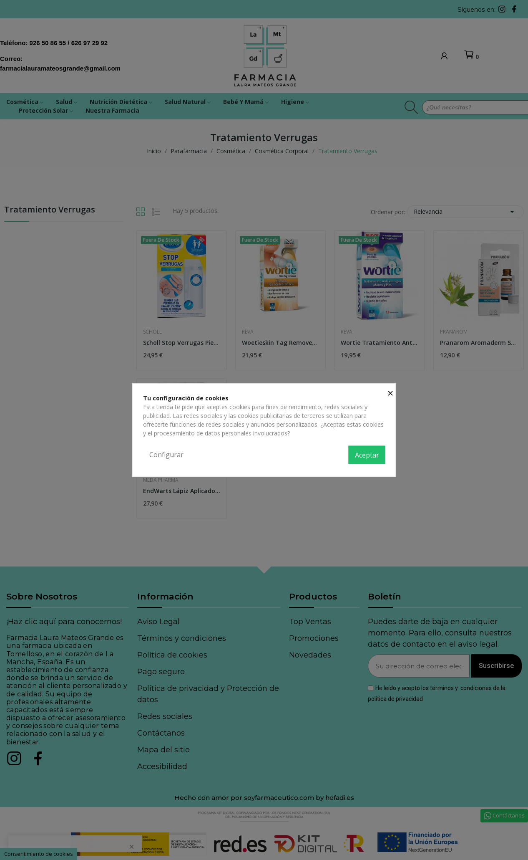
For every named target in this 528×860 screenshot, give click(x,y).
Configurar (166, 454)
